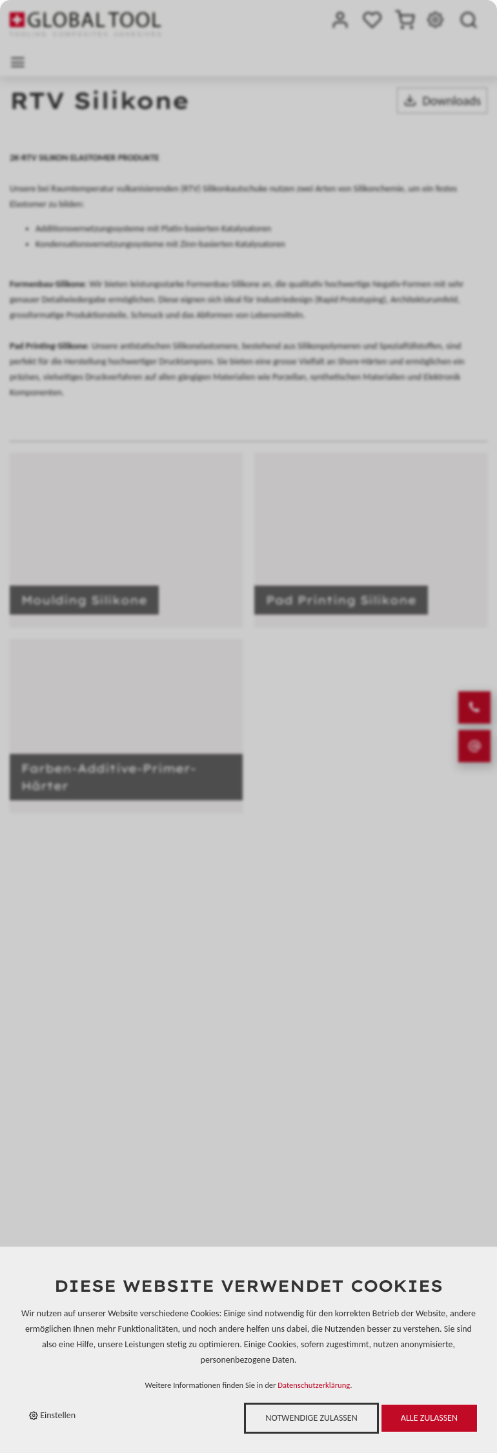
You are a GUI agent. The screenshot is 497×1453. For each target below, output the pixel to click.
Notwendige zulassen (311, 1417)
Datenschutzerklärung (314, 1385)
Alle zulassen (429, 1417)
